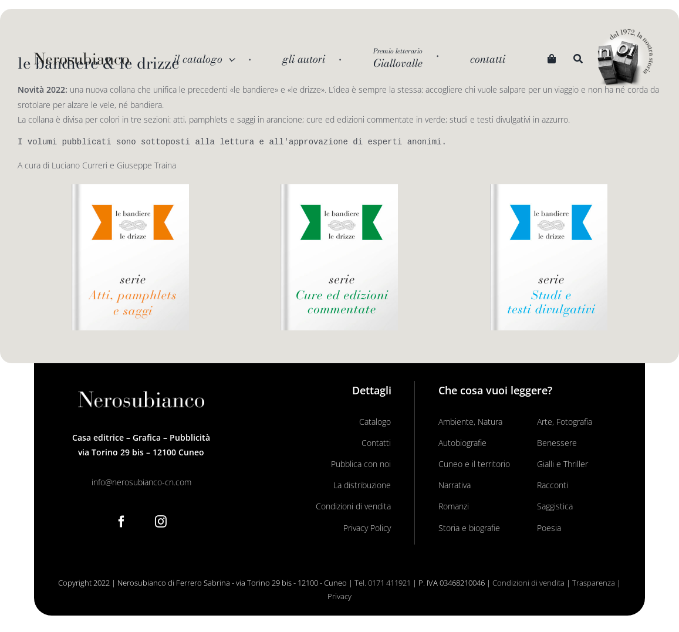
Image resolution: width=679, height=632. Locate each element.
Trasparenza (593, 582)
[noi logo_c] (625, 59)
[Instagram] (161, 522)
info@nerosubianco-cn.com (141, 482)
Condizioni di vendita (528, 582)
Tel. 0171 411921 (382, 582)
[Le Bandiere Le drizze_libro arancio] (130, 188)
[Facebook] (121, 522)
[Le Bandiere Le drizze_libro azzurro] (548, 188)
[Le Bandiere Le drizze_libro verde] (339, 188)
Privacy (339, 596)
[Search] (578, 59)
